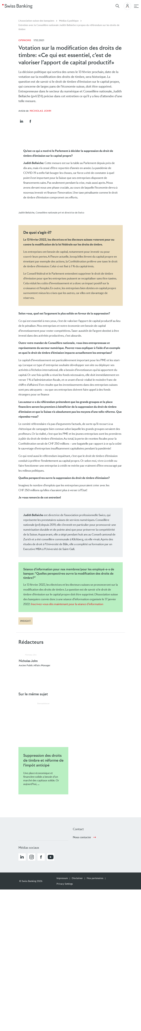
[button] (21, 121)
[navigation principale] (136, 6)
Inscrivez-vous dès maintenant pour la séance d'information (67, 604)
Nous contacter (82, 837)
